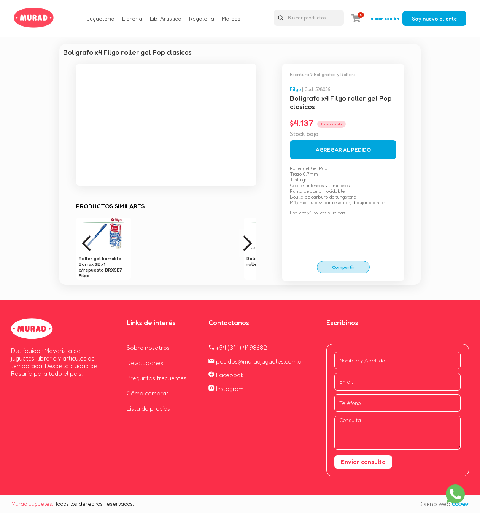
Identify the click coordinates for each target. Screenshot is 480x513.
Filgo (295, 89)
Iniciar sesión (384, 18)
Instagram (225, 388)
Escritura (299, 74)
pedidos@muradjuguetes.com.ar (256, 361)
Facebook (226, 375)
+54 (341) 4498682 (237, 347)
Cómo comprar (147, 393)
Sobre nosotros (148, 347)
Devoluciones (145, 363)
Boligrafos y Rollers (335, 74)
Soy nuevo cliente (434, 18)
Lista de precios (148, 408)
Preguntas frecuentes (156, 378)
